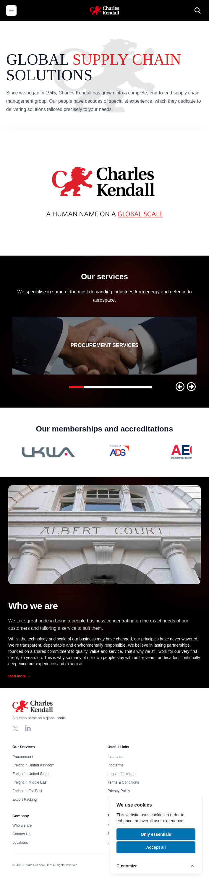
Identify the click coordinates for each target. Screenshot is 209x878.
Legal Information (122, 773)
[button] (180, 386)
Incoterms (116, 765)
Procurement (22, 756)
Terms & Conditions (123, 782)
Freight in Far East (27, 791)
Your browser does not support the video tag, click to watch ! (104, 193)
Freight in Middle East (29, 782)
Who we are (22, 825)
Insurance (116, 756)
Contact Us (21, 834)
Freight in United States (31, 773)
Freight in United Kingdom (33, 765)
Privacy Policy (119, 791)
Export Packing (24, 799)
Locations (20, 843)
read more (19, 676)
